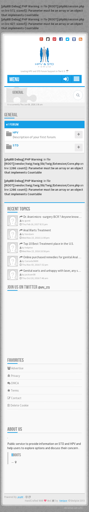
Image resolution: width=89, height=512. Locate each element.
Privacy (13, 376)
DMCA (13, 383)
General (11, 115)
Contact (14, 398)
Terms (13, 390)
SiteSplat (63, 501)
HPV (15, 132)
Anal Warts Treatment (35, 230)
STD (16, 145)
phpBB (20, 497)
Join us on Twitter (28, 287)
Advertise (15, 368)
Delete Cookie (18, 405)
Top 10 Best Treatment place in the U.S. (47, 244)
